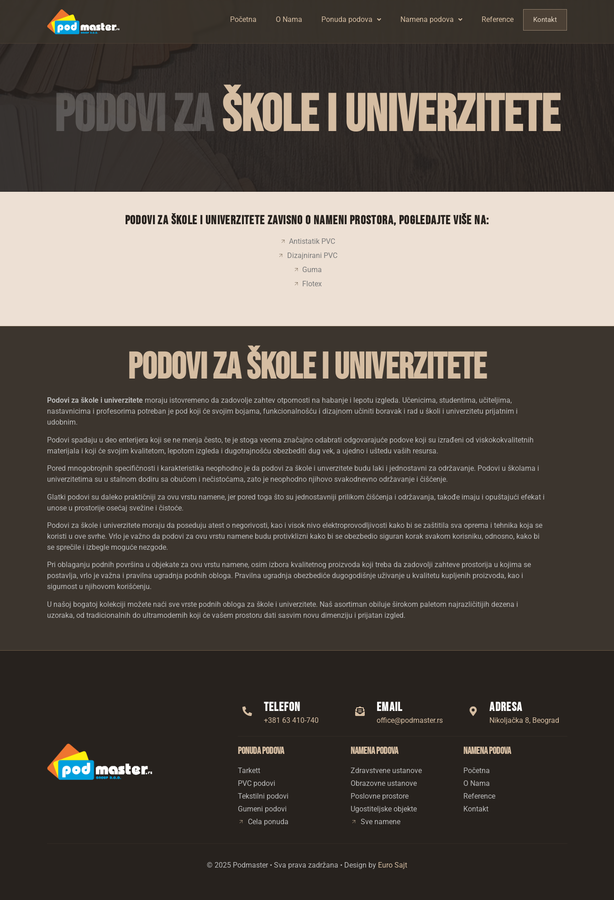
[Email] (360, 711)
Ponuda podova (351, 19)
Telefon (282, 707)
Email (390, 707)
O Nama (289, 19)
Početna (243, 19)
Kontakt (545, 20)
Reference (498, 19)
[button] (351, 19)
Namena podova (431, 19)
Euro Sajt (392, 865)
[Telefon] (247, 711)
